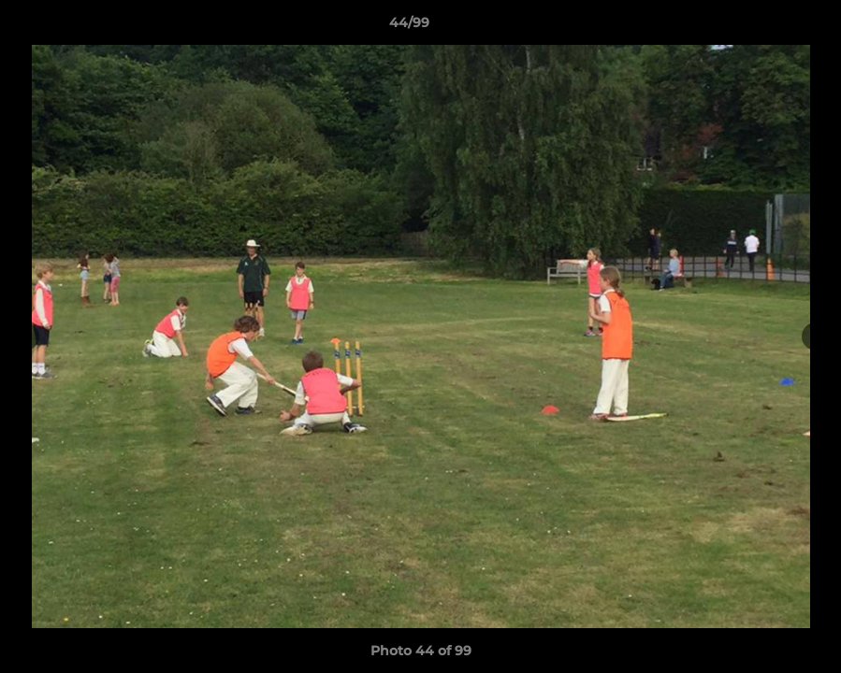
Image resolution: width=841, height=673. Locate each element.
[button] (762, 27)
